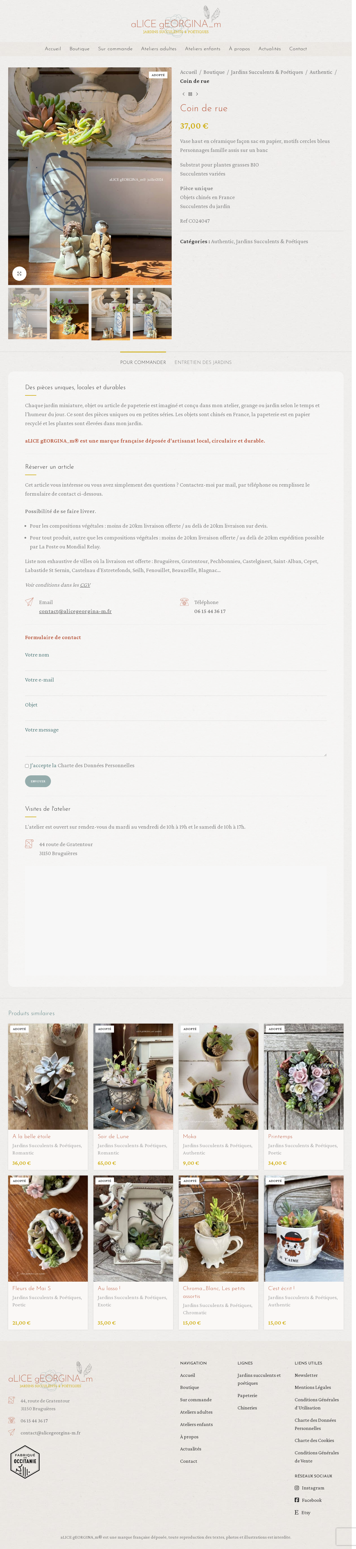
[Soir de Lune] (133, 1076)
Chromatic (195, 1312)
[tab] (143, 360)
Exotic (104, 1304)
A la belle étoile (31, 1137)
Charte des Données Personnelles (96, 765)
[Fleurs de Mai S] (48, 1228)
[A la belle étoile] (48, 1076)
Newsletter (306, 1375)
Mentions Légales (313, 1387)
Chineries (247, 1408)
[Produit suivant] (197, 94)
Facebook (312, 1500)
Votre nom (176, 659)
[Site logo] (176, 20)
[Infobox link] (61, 1433)
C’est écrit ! (281, 1288)
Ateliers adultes (196, 1412)
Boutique (214, 72)
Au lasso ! (109, 1288)
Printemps (280, 1137)
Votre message (176, 737)
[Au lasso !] (133, 1228)
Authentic (321, 72)
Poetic (274, 1153)
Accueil (188, 72)
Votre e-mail (176, 684)
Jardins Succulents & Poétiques (267, 72)
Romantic (23, 1153)
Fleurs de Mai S (31, 1288)
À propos (189, 1436)
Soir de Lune (113, 1137)
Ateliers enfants (196, 1424)
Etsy (305, 1512)
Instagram (313, 1488)
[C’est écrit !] (304, 1228)
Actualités (190, 1449)
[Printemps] (304, 1076)
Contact (188, 1461)
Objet (176, 709)
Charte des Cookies (314, 1440)
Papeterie (247, 1395)
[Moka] (218, 1076)
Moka (189, 1137)
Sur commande (196, 1399)
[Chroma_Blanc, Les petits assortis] (218, 1228)
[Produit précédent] (183, 94)
